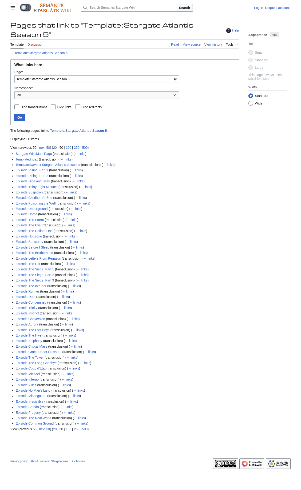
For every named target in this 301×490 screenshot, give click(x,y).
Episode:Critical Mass (31, 346)
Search (184, 8)
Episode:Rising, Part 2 (32, 176)
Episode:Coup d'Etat (30, 368)
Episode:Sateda (27, 407)
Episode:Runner (27, 291)
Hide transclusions (33, 107)
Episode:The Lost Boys (32, 330)
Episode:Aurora (27, 324)
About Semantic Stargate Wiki (49, 461)
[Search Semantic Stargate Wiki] (128, 8)
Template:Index (27, 159)
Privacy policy (19, 461)
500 (84, 147)
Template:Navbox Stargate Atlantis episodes (48, 165)
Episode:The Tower (30, 357)
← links (80, 154)
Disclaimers (78, 461)
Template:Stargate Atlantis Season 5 (41, 53)
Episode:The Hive (29, 335)
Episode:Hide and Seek (33, 181)
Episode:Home (26, 214)
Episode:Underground (32, 209)
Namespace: (23, 88)
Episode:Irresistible (29, 401)
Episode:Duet (25, 297)
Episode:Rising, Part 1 (32, 170)
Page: (18, 72)
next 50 (44, 147)
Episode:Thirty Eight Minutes (36, 187)
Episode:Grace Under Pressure (38, 352)
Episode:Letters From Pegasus (38, 258)
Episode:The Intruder (31, 286)
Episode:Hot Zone (29, 236)
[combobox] (96, 79)
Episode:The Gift (28, 264)
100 (68, 147)
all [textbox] (19, 95)
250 (76, 147)
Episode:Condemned (31, 302)
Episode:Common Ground (35, 423)
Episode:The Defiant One (34, 231)
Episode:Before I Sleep (32, 247)
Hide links (64, 107)
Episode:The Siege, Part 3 (35, 280)
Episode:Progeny (28, 412)
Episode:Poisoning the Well (35, 203)
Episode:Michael (28, 374)
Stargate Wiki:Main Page (34, 154)
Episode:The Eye (28, 225)
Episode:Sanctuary (29, 242)
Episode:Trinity (26, 308)
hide (274, 34)
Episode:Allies (26, 385)
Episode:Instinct (27, 313)
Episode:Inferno (27, 379)
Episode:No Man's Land (33, 390)
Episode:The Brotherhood (34, 253)
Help (232, 30)
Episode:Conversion (30, 319)
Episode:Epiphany (29, 341)
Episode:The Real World (33, 418)
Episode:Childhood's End (34, 198)
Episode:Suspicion (29, 192)
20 (55, 147)
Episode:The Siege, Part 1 (35, 269)
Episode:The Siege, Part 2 (35, 275)
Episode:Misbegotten (31, 396)
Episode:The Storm (30, 220)
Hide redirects (91, 107)
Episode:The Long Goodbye (36, 363)
